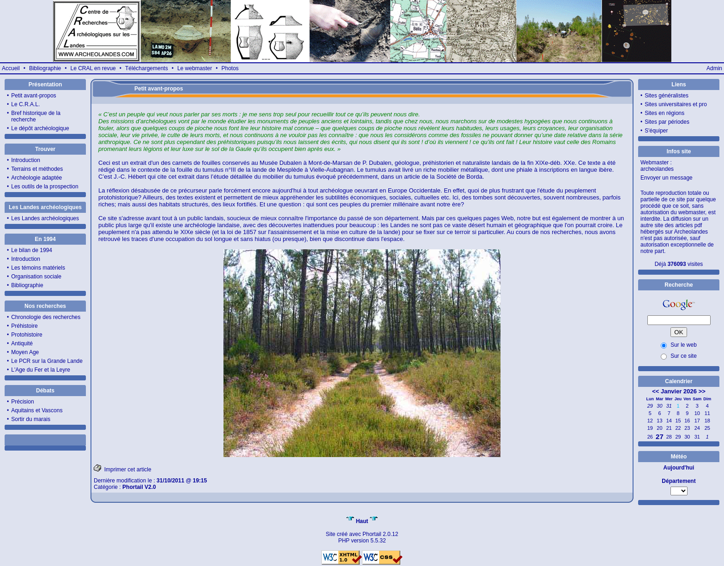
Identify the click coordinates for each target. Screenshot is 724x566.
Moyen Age (25, 352)
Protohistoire (26, 334)
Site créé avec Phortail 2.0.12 (362, 534)
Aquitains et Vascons (36, 410)
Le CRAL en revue (92, 68)
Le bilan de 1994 (31, 250)
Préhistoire (24, 326)
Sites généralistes (666, 95)
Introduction (25, 160)
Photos (229, 68)
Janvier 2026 (679, 391)
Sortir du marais (30, 419)
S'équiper (656, 130)
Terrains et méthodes (37, 169)
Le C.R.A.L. (25, 104)
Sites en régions (664, 113)
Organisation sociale (36, 276)
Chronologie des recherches (45, 317)
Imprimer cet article (122, 468)
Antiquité (22, 343)
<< (655, 391)
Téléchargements (146, 68)
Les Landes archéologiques (45, 218)
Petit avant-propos (33, 95)
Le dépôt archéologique (40, 128)
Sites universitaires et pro (676, 104)
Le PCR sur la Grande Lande (47, 361)
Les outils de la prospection (44, 186)
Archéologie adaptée (36, 178)
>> (702, 391)
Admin (714, 68)
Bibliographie (45, 68)
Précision (22, 401)
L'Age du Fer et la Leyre (40, 370)
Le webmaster (194, 68)
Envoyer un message (666, 178)
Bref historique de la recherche (35, 116)
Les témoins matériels (38, 268)
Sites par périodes (667, 122)
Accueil (11, 68)
